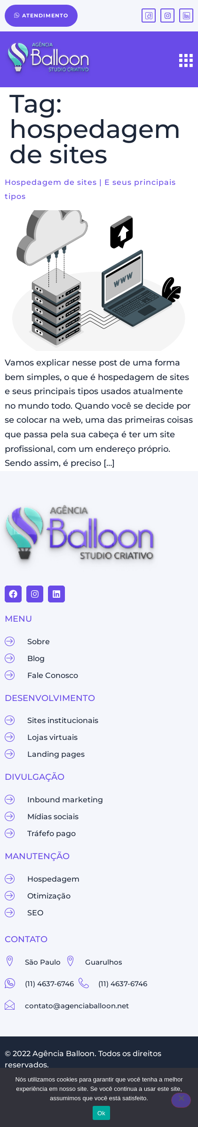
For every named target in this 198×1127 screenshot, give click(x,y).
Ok (101, 1113)
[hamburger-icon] (186, 61)
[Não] (181, 1100)
